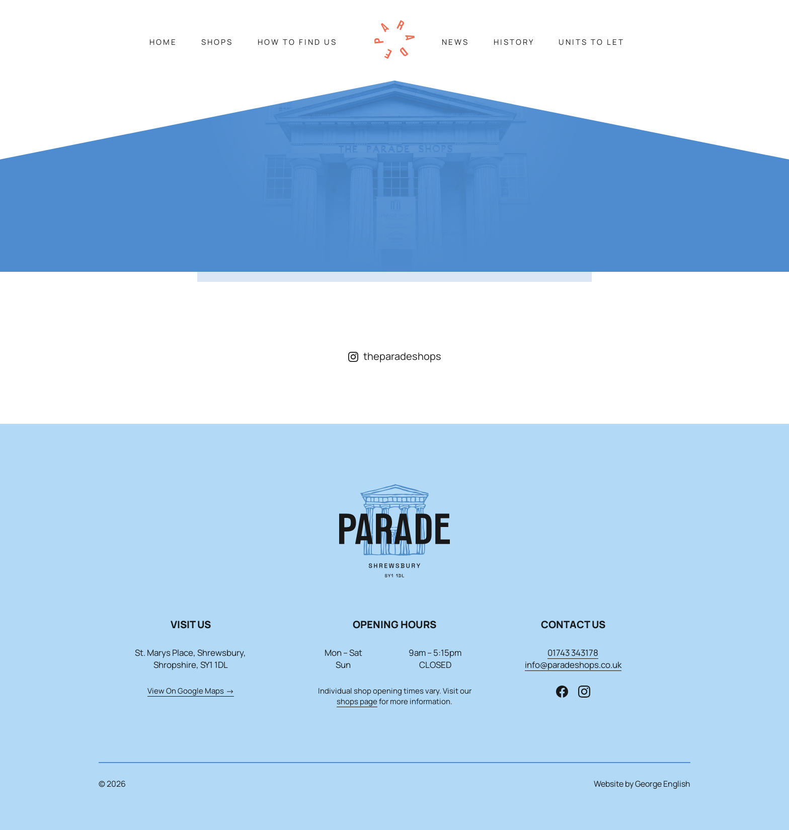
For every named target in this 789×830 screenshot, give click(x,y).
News (455, 42)
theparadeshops (394, 356)
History (514, 42)
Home (163, 42)
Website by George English (642, 783)
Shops (217, 42)
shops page (357, 701)
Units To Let (591, 42)
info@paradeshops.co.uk (573, 664)
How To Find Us (297, 42)
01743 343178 (572, 652)
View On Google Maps (190, 691)
